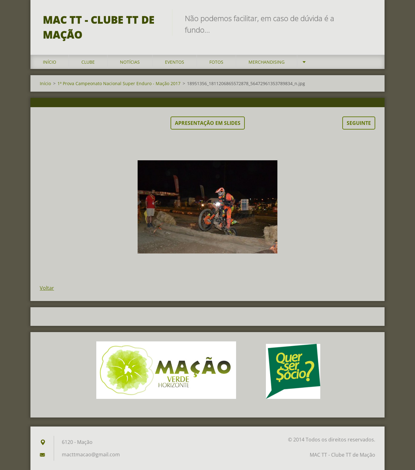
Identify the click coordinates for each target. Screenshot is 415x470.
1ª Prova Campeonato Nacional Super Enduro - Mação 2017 (118, 83)
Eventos (174, 62)
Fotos (216, 62)
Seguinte (359, 123)
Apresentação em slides (207, 123)
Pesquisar (368, 18)
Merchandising (267, 62)
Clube (88, 62)
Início (49, 62)
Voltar (47, 288)
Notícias (130, 62)
